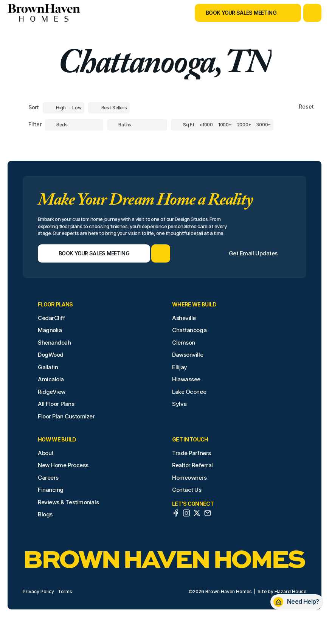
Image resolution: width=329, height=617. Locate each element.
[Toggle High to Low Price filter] (63, 107)
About (46, 453)
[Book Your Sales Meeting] (238, 13)
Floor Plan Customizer (66, 416)
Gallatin (48, 367)
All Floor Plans (56, 403)
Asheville (184, 318)
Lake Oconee (189, 391)
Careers (48, 477)
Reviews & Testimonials (68, 502)
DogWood (51, 354)
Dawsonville (187, 354)
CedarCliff (51, 318)
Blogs (45, 514)
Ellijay (179, 367)
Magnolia (50, 330)
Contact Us (187, 489)
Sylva (179, 403)
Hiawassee (186, 379)
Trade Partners (191, 453)
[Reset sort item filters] (290, 107)
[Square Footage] (206, 125)
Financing (51, 489)
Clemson (183, 342)
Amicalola (51, 379)
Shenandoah (54, 342)
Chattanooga (189, 330)
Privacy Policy (38, 591)
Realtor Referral (192, 465)
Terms (65, 591)
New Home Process (63, 465)
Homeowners (189, 477)
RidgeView (51, 391)
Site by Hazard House (282, 591)
